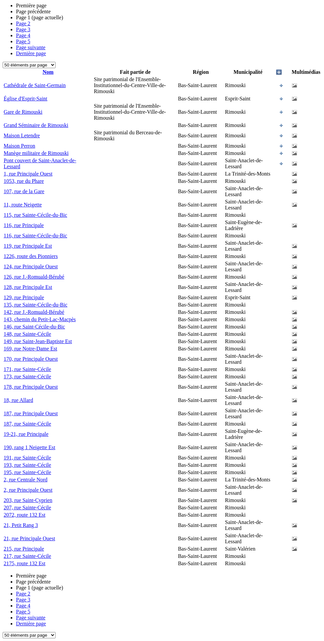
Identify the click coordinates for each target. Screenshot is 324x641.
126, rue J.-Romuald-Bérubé (34, 277)
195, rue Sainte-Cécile (27, 472)
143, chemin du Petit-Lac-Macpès (40, 319)
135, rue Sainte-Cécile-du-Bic (36, 305)
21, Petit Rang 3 (21, 525)
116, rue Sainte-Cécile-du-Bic (35, 235)
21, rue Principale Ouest (29, 538)
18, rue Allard (18, 400)
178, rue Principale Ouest (31, 387)
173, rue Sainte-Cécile (27, 376)
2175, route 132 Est (24, 563)
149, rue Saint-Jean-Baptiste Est (38, 341)
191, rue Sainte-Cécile (27, 457)
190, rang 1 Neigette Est (29, 447)
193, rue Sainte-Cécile (27, 465)
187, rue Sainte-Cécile (27, 424)
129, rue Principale (24, 297)
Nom (48, 72)
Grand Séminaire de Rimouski (36, 125)
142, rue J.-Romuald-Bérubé (34, 312)
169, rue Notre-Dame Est (30, 348)
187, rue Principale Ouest (31, 413)
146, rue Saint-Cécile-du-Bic (34, 326)
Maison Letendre (22, 135)
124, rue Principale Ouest (31, 266)
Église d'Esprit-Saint (25, 98)
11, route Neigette (23, 204)
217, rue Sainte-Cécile (27, 556)
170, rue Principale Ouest (31, 359)
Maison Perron (19, 146)
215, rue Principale (24, 549)
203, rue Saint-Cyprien (28, 500)
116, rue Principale (24, 225)
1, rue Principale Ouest (28, 174)
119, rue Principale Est (28, 246)
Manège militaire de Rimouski (36, 153)
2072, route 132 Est (24, 515)
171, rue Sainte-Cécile (27, 369)
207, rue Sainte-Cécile (27, 507)
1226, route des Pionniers (31, 256)
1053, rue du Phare (24, 181)
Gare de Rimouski (23, 112)
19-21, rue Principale (26, 434)
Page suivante (30, 47)
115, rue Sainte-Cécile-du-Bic (35, 215)
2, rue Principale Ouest (28, 490)
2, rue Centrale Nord (26, 479)
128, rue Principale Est (28, 287)
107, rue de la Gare (24, 191)
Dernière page (31, 53)
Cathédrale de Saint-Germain (35, 85)
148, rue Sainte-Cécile (27, 334)
